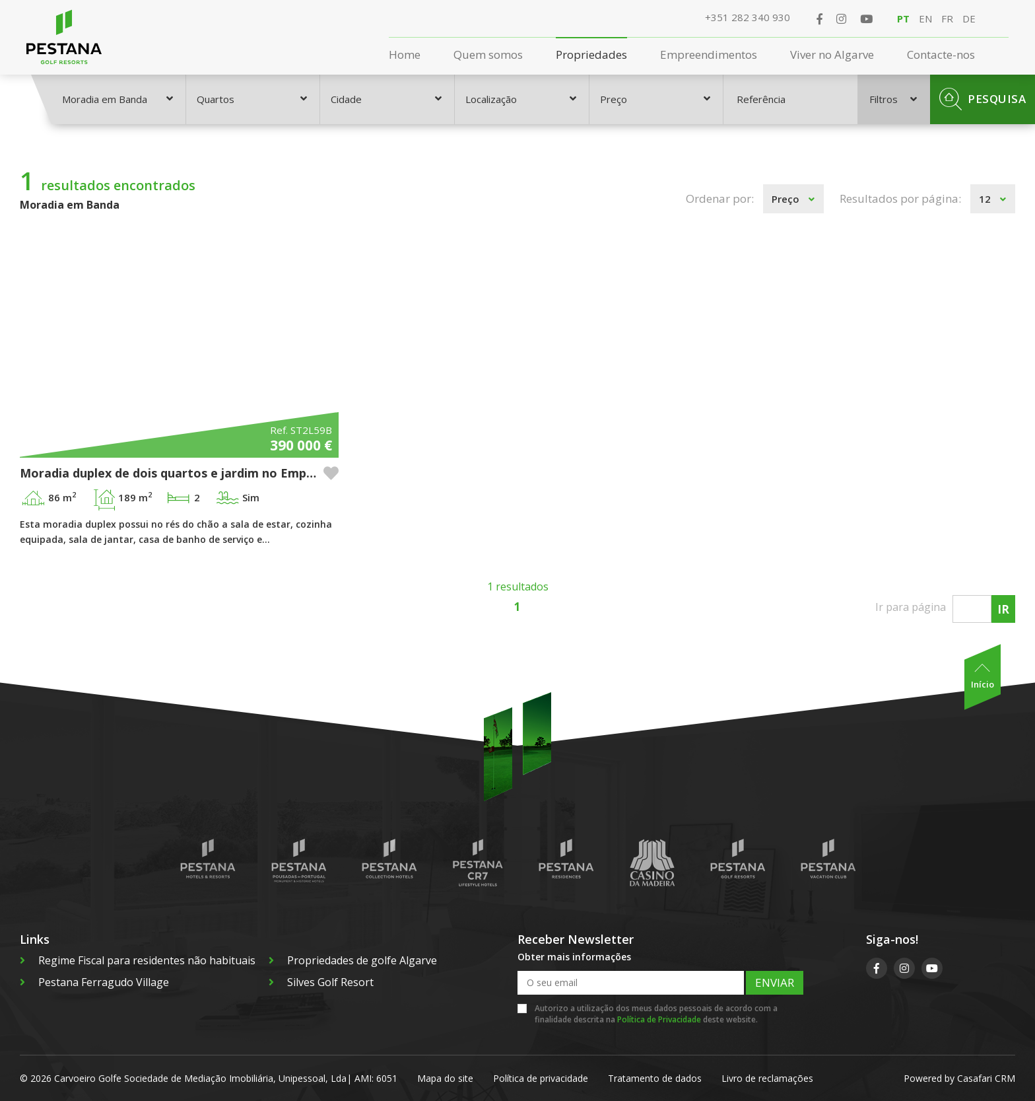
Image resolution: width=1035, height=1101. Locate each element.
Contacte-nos (941, 54)
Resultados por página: (900, 198)
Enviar (774, 982)
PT (903, 18)
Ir (1003, 609)
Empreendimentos (708, 54)
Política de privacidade (540, 1078)
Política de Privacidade (659, 1019)
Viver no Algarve (832, 54)
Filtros (893, 99)
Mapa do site (445, 1078)
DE (969, 18)
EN (925, 18)
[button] (331, 473)
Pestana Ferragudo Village (94, 982)
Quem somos (488, 54)
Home (404, 54)
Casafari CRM (986, 1078)
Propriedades (591, 54)
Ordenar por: (720, 198)
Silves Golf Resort (321, 982)
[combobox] (118, 99)
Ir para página (910, 607)
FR (947, 18)
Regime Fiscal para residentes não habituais (137, 960)
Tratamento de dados (655, 1078)
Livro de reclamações (767, 1078)
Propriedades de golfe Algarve (353, 960)
